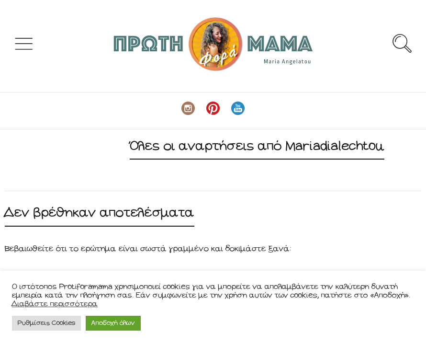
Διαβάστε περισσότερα (55, 304)
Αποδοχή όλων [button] (113, 323)
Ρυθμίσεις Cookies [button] (46, 323)
